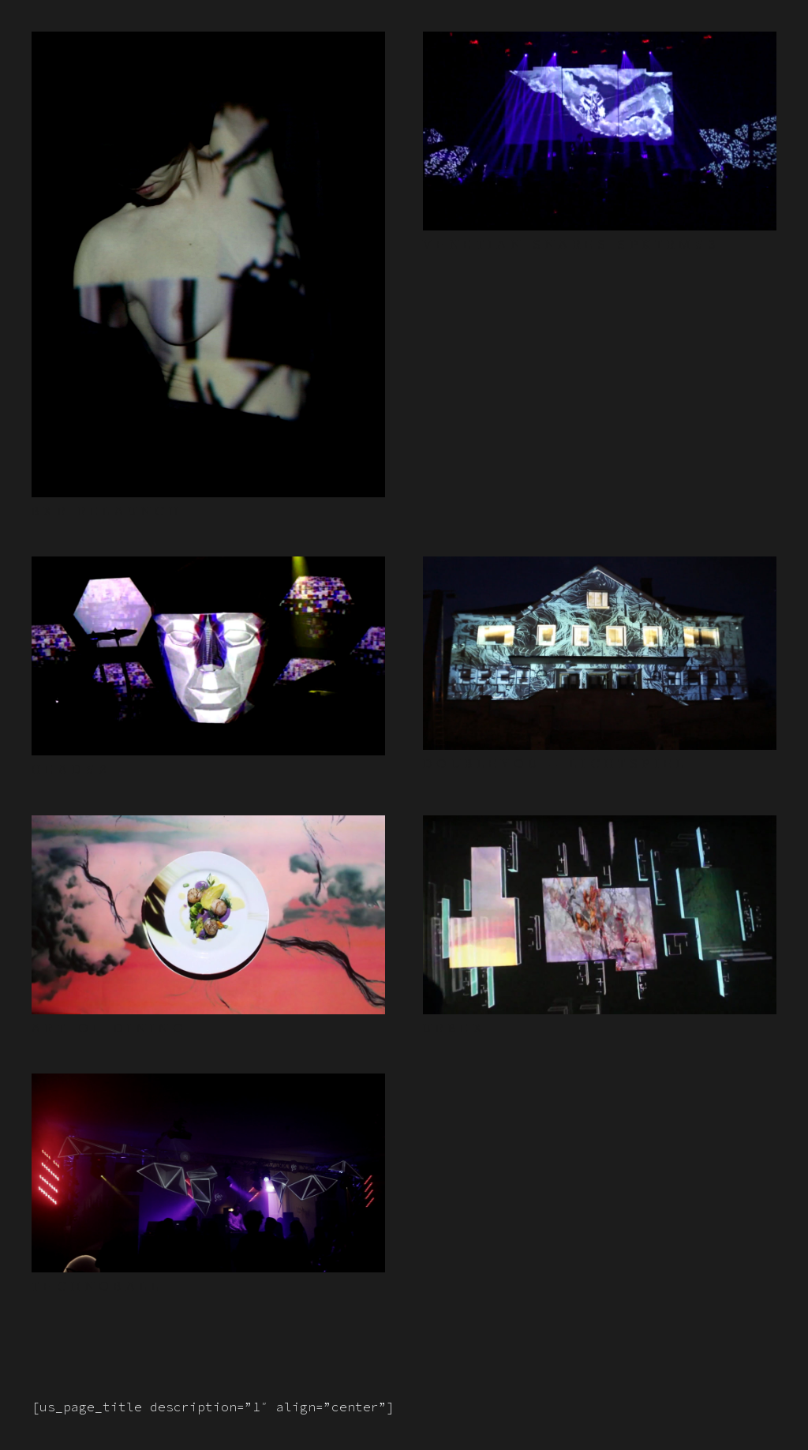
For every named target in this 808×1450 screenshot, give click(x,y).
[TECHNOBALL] (208, 1085)
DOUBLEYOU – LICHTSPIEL (555, 763)
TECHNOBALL (97, 1286)
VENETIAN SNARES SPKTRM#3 (572, 244)
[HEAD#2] (208, 568)
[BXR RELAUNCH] (208, 43)
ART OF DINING (110, 1028)
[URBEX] (599, 827)
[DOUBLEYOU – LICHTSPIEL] (599, 568)
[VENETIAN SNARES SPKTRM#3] (599, 43)
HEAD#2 (71, 769)
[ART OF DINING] (208, 827)
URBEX (455, 1028)
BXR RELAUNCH (107, 511)
